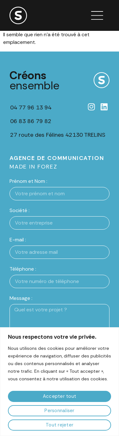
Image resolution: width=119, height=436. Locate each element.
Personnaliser (59, 410)
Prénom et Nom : (28, 181)
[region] (59, 381)
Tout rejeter (59, 425)
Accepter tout (59, 396)
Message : (21, 298)
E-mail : (18, 239)
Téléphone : (23, 269)
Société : (20, 210)
